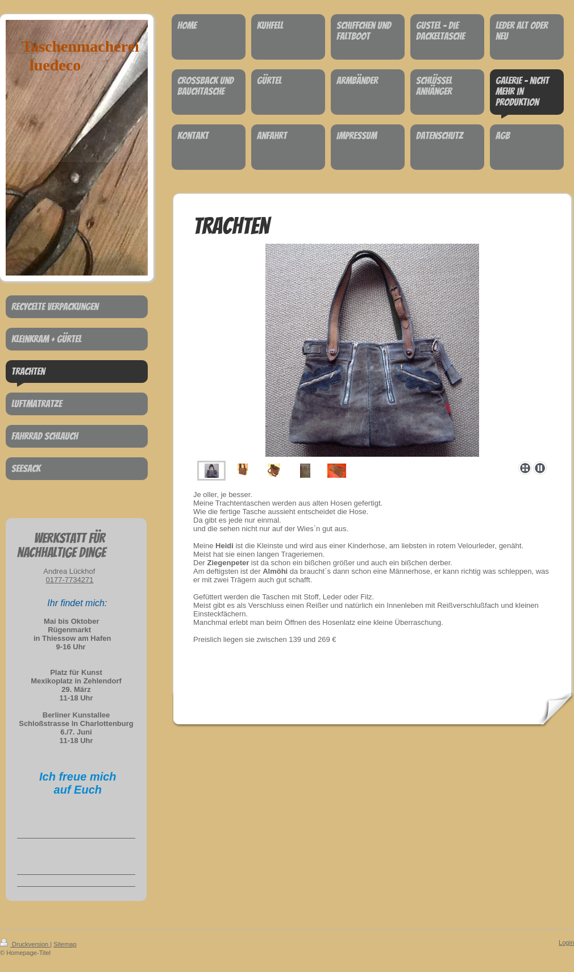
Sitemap (64, 944)
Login (566, 942)
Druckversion (25, 944)
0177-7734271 (70, 579)
